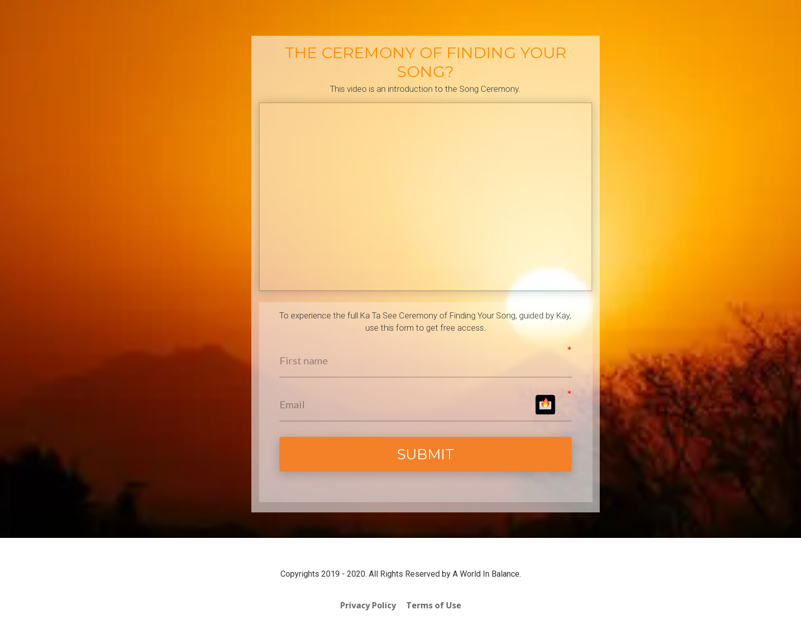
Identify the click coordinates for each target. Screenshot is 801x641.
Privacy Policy (368, 606)
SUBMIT (425, 454)
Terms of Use (433, 606)
